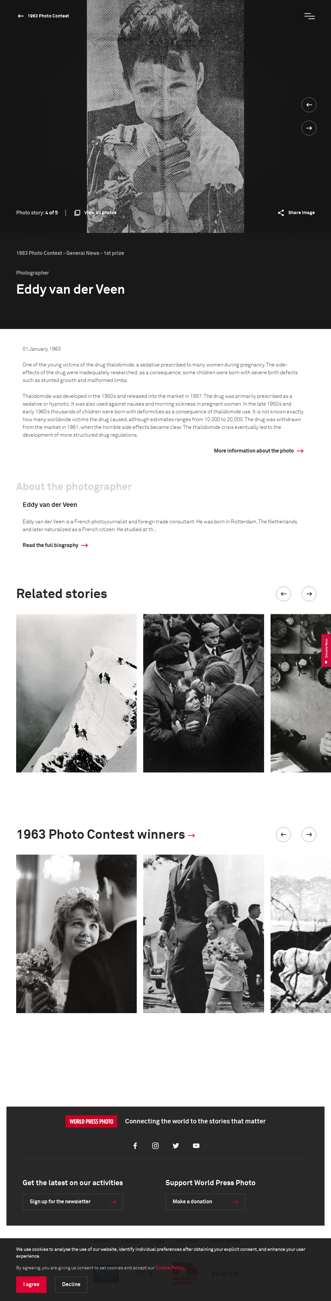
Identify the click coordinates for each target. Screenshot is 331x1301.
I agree (31, 1284)
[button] (283, 593)
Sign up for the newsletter (60, 1201)
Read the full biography (50, 545)
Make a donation (192, 1201)
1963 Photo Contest (48, 16)
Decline (71, 1284)
